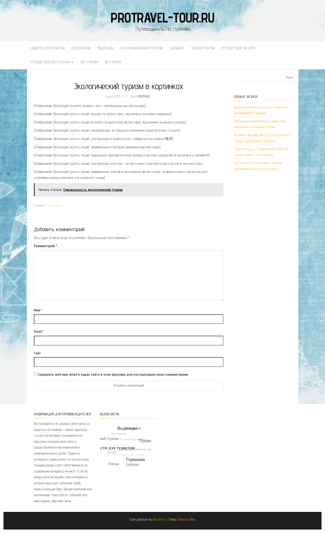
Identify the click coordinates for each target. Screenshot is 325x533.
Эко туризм (89, 62)
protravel (144, 96)
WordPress (160, 519)
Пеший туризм (203, 48)
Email (39, 331)
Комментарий (45, 246)
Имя (38, 310)
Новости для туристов (47, 48)
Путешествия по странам (51, 62)
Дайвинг (177, 48)
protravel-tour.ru (162, 17)
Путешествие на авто (238, 48)
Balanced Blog (186, 519)
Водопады (105, 48)
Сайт (37, 353)
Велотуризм (81, 48)
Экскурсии (113, 62)
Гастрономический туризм (141, 48)
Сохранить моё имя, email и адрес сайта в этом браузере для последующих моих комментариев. (113, 374)
